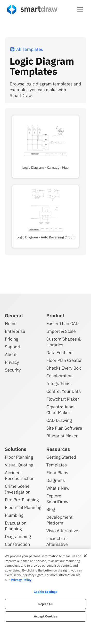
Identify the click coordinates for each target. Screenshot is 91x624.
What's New (58, 488)
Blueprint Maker (62, 436)
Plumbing (14, 515)
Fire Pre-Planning (22, 499)
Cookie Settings (45, 592)
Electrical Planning (23, 507)
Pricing (11, 339)
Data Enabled (59, 352)
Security (13, 370)
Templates (56, 465)
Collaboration (59, 376)
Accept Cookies (45, 616)
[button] (80, 9)
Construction (17, 544)
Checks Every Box (63, 368)
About (11, 354)
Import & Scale (61, 331)
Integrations (58, 383)
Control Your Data (63, 391)
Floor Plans (57, 472)
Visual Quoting (19, 465)
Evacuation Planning (15, 526)
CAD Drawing (59, 420)
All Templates (26, 49)
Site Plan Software (64, 428)
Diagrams (55, 480)
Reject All (45, 604)
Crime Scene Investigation (18, 489)
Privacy (12, 362)
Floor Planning (19, 457)
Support (13, 347)
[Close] (85, 555)
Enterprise (15, 331)
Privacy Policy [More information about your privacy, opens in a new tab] (21, 580)
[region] (45, 586)
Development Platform (59, 520)
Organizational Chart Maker (60, 409)
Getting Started (61, 457)
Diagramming (18, 536)
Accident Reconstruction (19, 475)
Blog (50, 509)
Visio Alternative (62, 530)
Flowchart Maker (62, 399)
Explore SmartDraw (57, 498)
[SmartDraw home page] (32, 9)
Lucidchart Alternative (57, 541)
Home (11, 323)
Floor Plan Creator (64, 360)
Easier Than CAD (62, 323)
